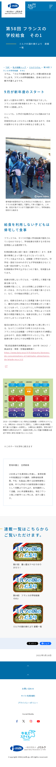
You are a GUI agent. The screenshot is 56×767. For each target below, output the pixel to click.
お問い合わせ (28, 688)
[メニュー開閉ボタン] (51, 6)
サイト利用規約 (28, 695)
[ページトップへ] (28, 674)
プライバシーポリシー (28, 702)
